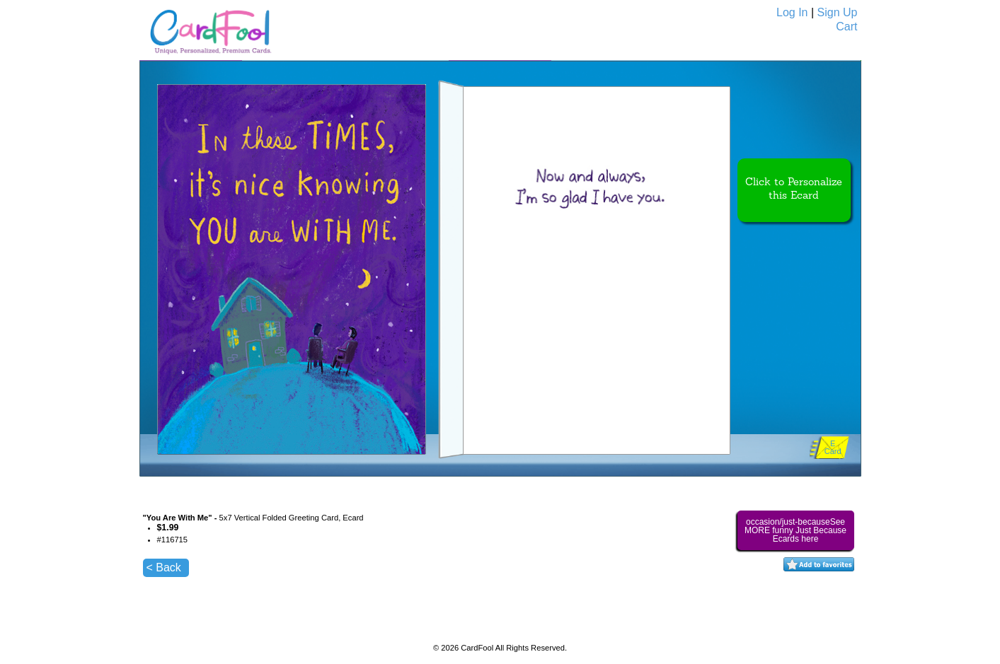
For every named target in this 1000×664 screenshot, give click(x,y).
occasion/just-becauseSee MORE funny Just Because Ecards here (795, 530)
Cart (846, 27)
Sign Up (837, 12)
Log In (792, 12)
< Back (163, 567)
